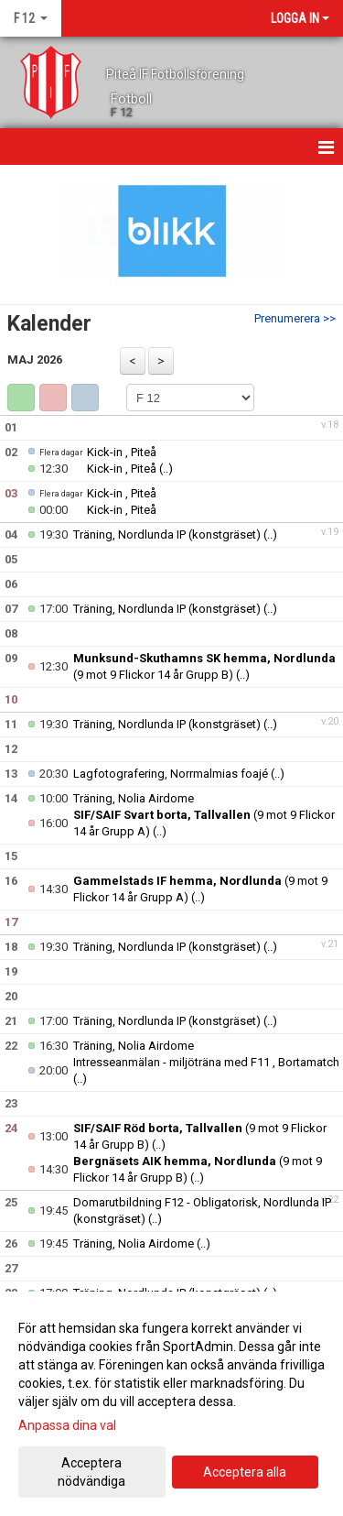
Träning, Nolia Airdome (133, 798)
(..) (166, 468)
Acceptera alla (244, 1472)
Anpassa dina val (67, 1425)
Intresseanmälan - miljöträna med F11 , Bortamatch (206, 1062)
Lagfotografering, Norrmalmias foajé (170, 773)
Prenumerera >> (295, 318)
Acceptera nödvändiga (91, 1472)
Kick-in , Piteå (121, 452)
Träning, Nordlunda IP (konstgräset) (167, 534)
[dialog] (171, 1404)
